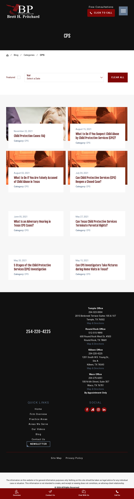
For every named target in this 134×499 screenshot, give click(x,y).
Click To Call (101, 13)
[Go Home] (8, 55)
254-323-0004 (95, 316)
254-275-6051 (95, 381)
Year (29, 75)
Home (38, 413)
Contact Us (38, 443)
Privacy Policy (74, 462)
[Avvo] (92, 413)
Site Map (56, 462)
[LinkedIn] (104, 413)
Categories (29, 55)
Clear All (117, 77)
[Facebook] (87, 413)
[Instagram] (98, 413)
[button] (123, 10)
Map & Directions (95, 327)
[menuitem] (38, 413)
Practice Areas (38, 423)
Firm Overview (38, 418)
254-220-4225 (38, 335)
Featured (10, 77)
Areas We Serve (38, 428)
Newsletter (38, 447)
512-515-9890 (95, 336)
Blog (16, 55)
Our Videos (38, 433)
